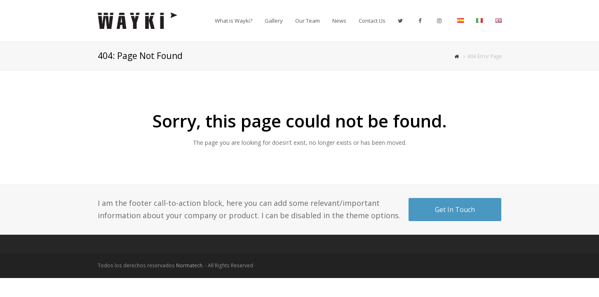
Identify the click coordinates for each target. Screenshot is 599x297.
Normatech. (190, 265)
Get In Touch (455, 209)
